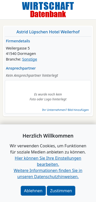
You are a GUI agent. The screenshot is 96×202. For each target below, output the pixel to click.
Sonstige (29, 59)
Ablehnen (33, 191)
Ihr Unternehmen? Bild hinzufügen (65, 110)
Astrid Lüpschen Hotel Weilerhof (48, 32)
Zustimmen (61, 191)
